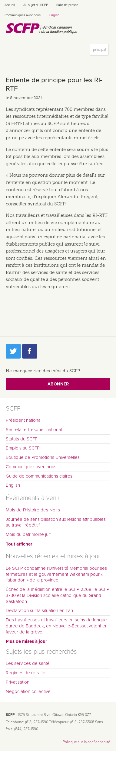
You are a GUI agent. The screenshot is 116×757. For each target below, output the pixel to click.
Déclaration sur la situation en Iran (39, 610)
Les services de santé (28, 663)
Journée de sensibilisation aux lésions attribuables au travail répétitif (56, 522)
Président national (23, 420)
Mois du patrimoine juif (28, 534)
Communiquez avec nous (23, 15)
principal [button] (100, 51)
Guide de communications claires (39, 476)
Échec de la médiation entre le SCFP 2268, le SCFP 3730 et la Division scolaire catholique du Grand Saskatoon (57, 595)
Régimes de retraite (25, 672)
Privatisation (17, 682)
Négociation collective (28, 691)
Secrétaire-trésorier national (34, 429)
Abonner (58, 384)
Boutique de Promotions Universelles (43, 457)
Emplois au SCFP (23, 448)
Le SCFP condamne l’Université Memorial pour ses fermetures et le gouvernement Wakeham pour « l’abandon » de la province (56, 574)
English (54, 15)
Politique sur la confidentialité (86, 742)
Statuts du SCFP (22, 439)
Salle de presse (67, 5)
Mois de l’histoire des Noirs (33, 510)
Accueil (10, 5)
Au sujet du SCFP (35, 5)
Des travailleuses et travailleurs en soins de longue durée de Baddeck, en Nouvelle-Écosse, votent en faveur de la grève (57, 626)
